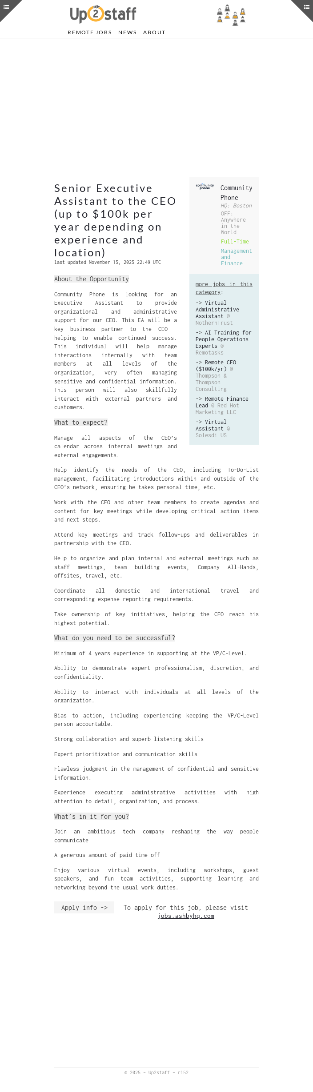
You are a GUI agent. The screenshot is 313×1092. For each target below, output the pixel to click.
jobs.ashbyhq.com (185, 915)
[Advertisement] (156, 108)
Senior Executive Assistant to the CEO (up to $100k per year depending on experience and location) (115, 220)
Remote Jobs (90, 32)
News (127, 32)
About (154, 32)
